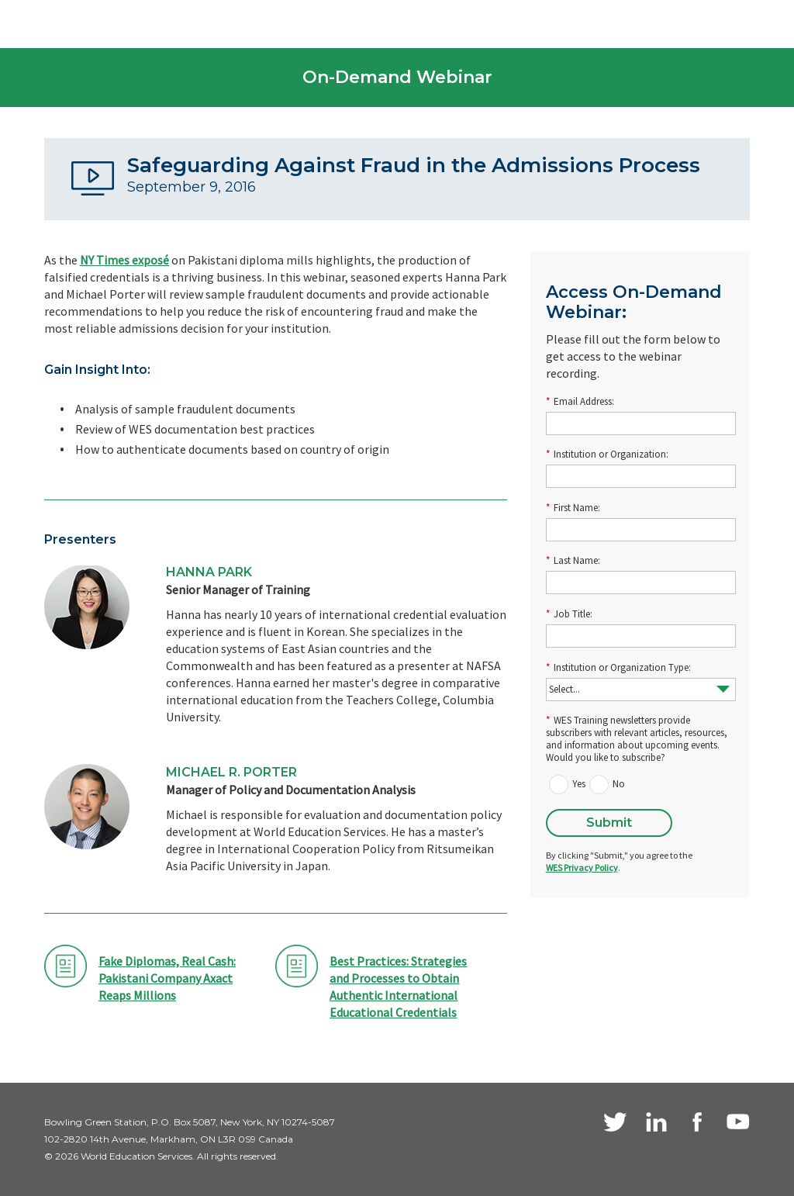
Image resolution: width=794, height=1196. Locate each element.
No (619, 783)
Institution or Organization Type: (618, 667)
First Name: (573, 507)
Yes (578, 783)
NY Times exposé (124, 260)
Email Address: (580, 401)
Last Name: (573, 560)
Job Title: (569, 613)
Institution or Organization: (607, 454)
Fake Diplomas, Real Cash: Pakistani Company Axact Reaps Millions (167, 978)
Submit (609, 822)
